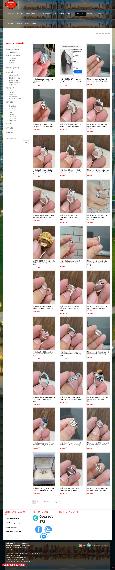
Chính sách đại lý (11, 527)
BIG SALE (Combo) (59, 13)
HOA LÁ (11, 62)
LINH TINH (12, 120)
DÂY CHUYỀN (13, 97)
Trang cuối (57, 502)
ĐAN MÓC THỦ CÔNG (45, 13)
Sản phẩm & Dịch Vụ (12, 518)
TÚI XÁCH (12, 64)
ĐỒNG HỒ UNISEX (15, 79)
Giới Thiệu (20, 13)
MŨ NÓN (12, 60)
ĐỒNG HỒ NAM (14, 77)
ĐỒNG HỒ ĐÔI (13, 81)
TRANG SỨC (80, 13)
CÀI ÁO (11, 105)
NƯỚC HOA (13, 118)
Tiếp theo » (47, 502)
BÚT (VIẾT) (10, 23)
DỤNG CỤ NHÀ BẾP (31, 13)
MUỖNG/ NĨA (13, 52)
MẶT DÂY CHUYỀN (15, 99)
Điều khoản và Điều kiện (13, 531)
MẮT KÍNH (12, 107)
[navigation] (57, 14)
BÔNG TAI (12, 95)
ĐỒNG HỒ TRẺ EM (15, 83)
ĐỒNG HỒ (70, 13)
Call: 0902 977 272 (13, 565)
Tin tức (27, 23)
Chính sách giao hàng (13, 523)
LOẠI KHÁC (12, 85)
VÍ (9, 111)
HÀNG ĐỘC (19, 23)
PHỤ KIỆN (90, 13)
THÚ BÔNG (12, 58)
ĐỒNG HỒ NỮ (13, 75)
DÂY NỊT (12, 115)
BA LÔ (11, 113)
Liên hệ (34, 23)
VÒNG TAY (12, 93)
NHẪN (11, 91)
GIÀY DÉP (12, 116)
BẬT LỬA (99, 13)
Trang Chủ (11, 13)
